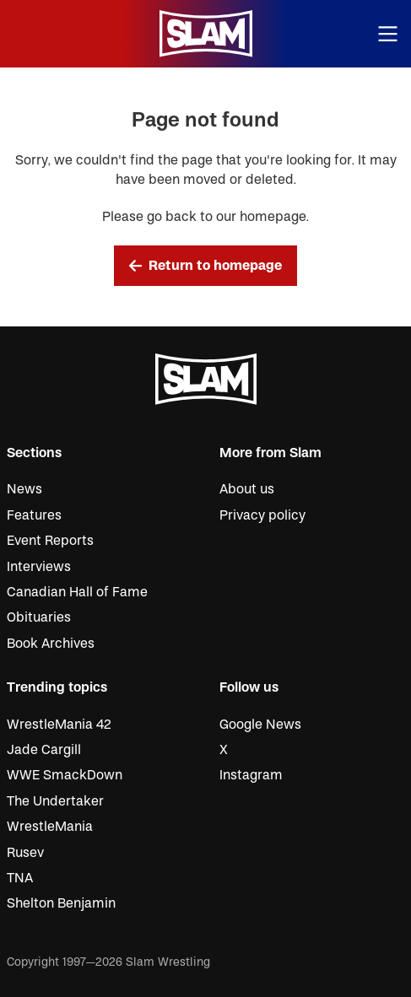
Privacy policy (262, 515)
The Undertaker (55, 801)
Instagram (251, 775)
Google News (260, 724)
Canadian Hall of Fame (77, 592)
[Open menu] (388, 34)
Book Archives (51, 643)
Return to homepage (206, 265)
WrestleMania (50, 826)
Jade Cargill (44, 749)
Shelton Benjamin (61, 903)
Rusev (25, 852)
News (24, 489)
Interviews (39, 566)
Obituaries (39, 617)
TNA (20, 878)
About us (246, 489)
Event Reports (50, 540)
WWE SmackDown (64, 775)
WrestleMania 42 (59, 724)
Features (34, 515)
